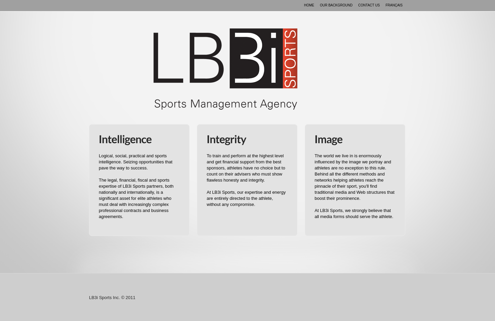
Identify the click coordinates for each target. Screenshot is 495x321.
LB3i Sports (225, 69)
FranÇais (394, 5)
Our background (336, 5)
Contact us (369, 5)
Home (309, 5)
